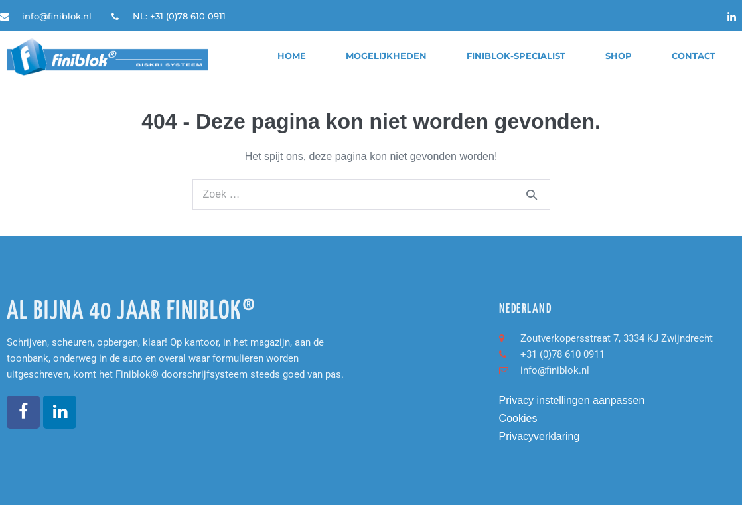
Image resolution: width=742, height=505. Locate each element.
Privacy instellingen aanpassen (572, 400)
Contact (693, 56)
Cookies (518, 418)
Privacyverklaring (539, 436)
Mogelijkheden (386, 56)
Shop (618, 56)
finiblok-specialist (516, 56)
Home (291, 56)
